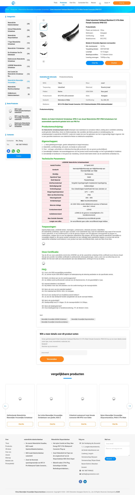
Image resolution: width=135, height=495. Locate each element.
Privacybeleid (9, 463)
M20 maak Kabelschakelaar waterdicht (35, 454)
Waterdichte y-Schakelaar (19, 48)
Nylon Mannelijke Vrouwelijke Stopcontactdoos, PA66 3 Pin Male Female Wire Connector (113, 417)
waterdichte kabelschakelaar (19, 24)
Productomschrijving (66, 77)
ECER (118, 492)
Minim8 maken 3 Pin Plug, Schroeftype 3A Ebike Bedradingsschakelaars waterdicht (61, 466)
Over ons (8, 452)
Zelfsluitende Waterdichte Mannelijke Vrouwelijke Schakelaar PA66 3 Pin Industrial (19, 417)
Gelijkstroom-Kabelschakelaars (19, 94)
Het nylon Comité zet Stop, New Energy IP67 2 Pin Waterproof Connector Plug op (63, 446)
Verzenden (52, 359)
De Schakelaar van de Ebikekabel (19, 54)
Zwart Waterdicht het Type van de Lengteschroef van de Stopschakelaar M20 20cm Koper (64, 456)
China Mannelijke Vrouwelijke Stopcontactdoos (30, 492)
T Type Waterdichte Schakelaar (19, 43)
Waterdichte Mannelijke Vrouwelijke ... (19, 81)
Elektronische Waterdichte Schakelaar (19, 60)
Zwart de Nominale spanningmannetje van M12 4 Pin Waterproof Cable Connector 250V (36, 463)
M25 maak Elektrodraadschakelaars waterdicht (23, 110)
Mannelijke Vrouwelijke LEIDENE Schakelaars (54, 319)
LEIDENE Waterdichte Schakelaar (19, 66)
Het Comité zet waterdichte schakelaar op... (19, 74)
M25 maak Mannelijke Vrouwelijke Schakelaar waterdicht (22, 117)
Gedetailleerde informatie (48, 77)
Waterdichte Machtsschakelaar (19, 88)
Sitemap (8, 458)
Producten (8, 446)
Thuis (7, 443)
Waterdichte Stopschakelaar (19, 36)
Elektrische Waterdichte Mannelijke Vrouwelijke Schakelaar (22, 124)
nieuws (7, 455)
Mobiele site (9, 461)
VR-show (8, 449)
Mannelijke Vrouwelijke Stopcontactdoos (82, 319)
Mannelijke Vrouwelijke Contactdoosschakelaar (55, 322)
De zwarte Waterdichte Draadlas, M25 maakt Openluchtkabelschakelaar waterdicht (36, 446)
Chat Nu (121, 3)
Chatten (18, 156)
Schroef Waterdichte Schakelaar (19, 30)
